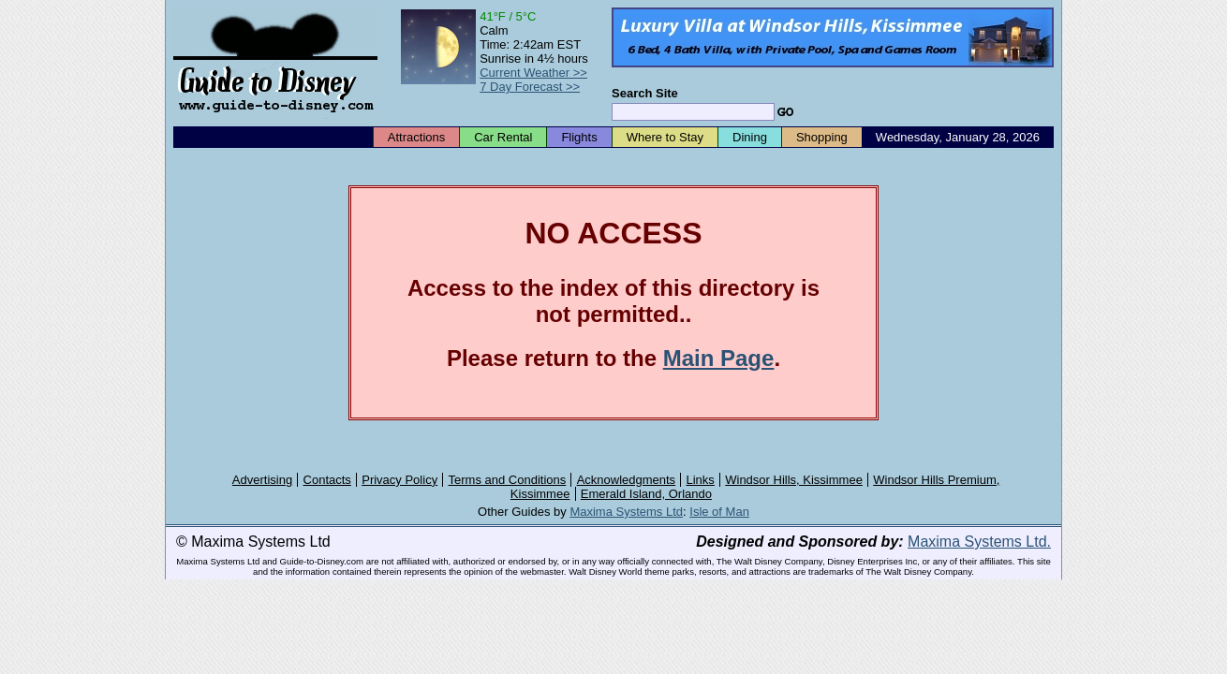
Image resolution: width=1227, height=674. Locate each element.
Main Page (719, 358)
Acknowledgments (626, 480)
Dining (749, 137)
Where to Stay (665, 137)
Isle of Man (719, 512)
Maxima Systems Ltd (626, 512)
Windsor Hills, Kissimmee (794, 480)
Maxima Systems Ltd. (979, 541)
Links (701, 480)
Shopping (822, 137)
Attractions (416, 137)
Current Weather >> (533, 73)
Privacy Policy (399, 480)
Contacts (327, 480)
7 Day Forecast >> (530, 87)
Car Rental (503, 137)
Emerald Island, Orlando (646, 494)
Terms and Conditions (508, 480)
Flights (579, 137)
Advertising (262, 480)
